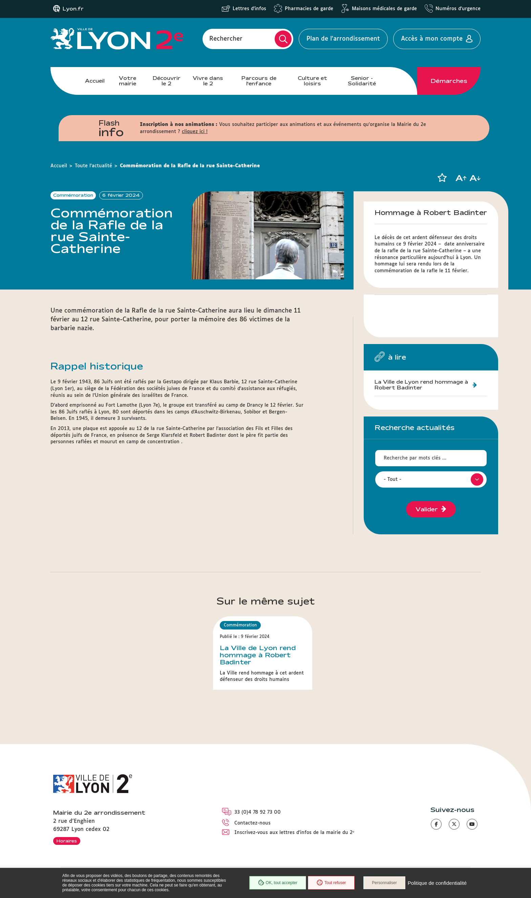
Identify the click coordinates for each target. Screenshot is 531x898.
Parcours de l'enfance (258, 80)
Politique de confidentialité (437, 883)
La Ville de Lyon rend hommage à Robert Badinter (421, 384)
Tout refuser (331, 882)
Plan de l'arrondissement (343, 39)
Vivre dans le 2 (208, 80)
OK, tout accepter (277, 882)
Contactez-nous (252, 823)
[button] (442, 178)
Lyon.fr (73, 9)
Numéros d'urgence (458, 8)
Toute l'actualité (93, 166)
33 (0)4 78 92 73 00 (257, 812)
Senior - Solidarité (362, 80)
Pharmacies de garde (309, 8)
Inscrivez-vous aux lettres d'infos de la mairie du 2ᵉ (294, 832)
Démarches (449, 81)
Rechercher (225, 39)
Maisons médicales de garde (384, 8)
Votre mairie (127, 80)
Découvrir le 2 (166, 80)
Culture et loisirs (312, 80)
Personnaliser (384, 882)
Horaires (67, 840)
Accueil (95, 81)
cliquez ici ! (195, 131)
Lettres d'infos (249, 8)
